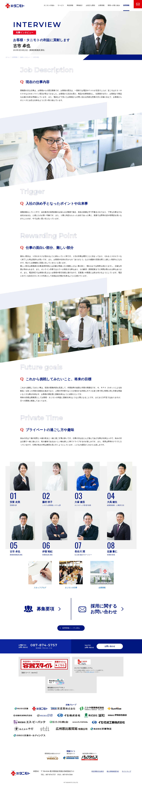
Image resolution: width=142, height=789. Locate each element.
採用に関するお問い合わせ (103, 609)
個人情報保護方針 (113, 771)
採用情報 (126, 5)
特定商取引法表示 (98, 771)
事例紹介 (79, 5)
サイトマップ (126, 771)
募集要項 (45, 608)
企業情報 (101, 5)
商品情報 (70, 5)
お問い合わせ (110, 646)
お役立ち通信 (90, 5)
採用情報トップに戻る (71, 628)
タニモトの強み (49, 5)
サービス (61, 5)
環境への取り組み (114, 5)
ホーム (8, 57)
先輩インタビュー (25, 57)
